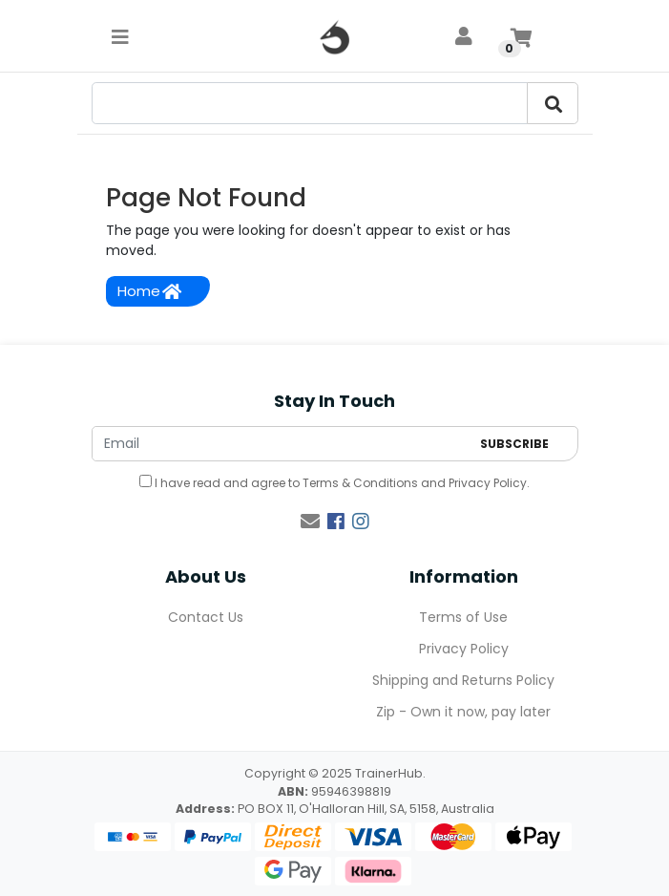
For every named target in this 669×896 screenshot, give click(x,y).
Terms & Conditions (360, 483)
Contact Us (205, 617)
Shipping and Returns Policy (463, 680)
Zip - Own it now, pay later (463, 711)
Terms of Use (463, 617)
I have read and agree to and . (334, 483)
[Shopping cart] (521, 36)
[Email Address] (281, 443)
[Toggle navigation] (120, 36)
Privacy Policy (488, 483)
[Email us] (310, 521)
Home (149, 291)
